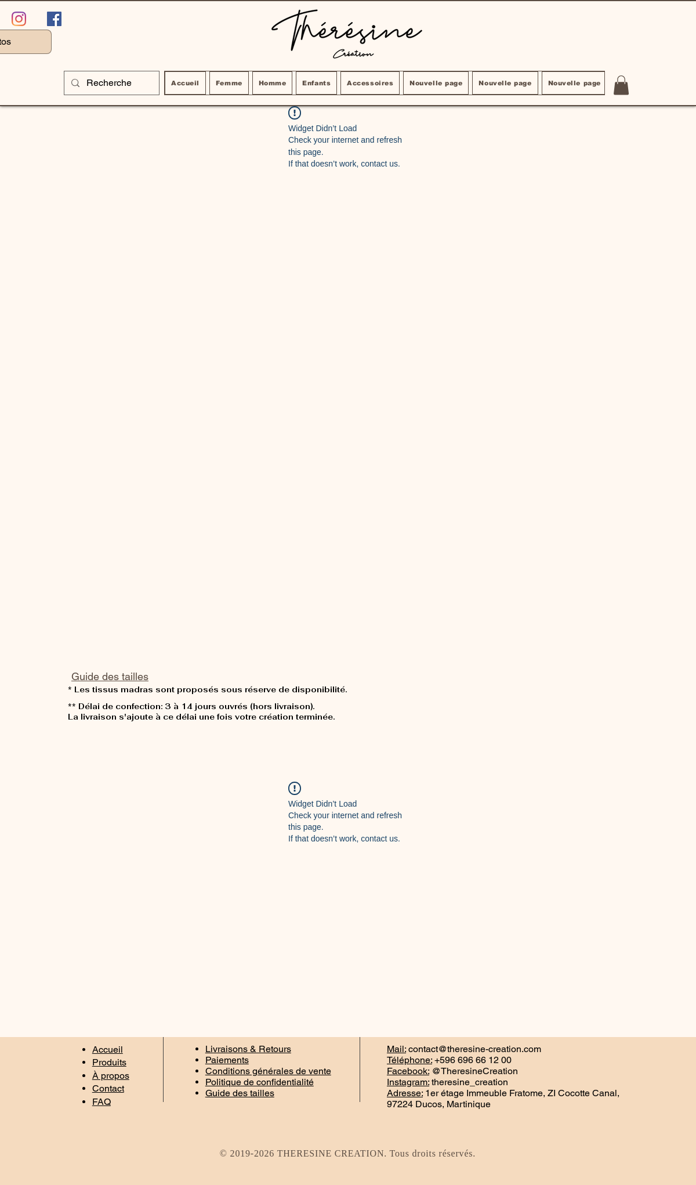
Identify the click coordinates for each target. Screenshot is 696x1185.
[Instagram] (19, 19)
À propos (110, 1075)
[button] (621, 85)
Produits (109, 1062)
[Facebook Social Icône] (54, 19)
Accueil (107, 1049)
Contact (108, 1088)
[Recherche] (110, 83)
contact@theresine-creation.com (474, 1048)
